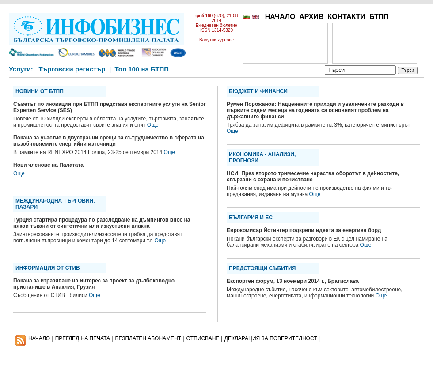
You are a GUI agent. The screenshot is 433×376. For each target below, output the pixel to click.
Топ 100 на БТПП (142, 69)
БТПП (379, 16)
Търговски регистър (71, 69)
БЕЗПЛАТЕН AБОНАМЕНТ (148, 338)
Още (153, 125)
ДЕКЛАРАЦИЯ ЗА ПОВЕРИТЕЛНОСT (270, 338)
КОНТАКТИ (346, 16)
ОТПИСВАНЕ (203, 338)
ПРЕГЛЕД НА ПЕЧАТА (82, 338)
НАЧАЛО (280, 16)
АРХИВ (311, 16)
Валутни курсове (216, 40)
